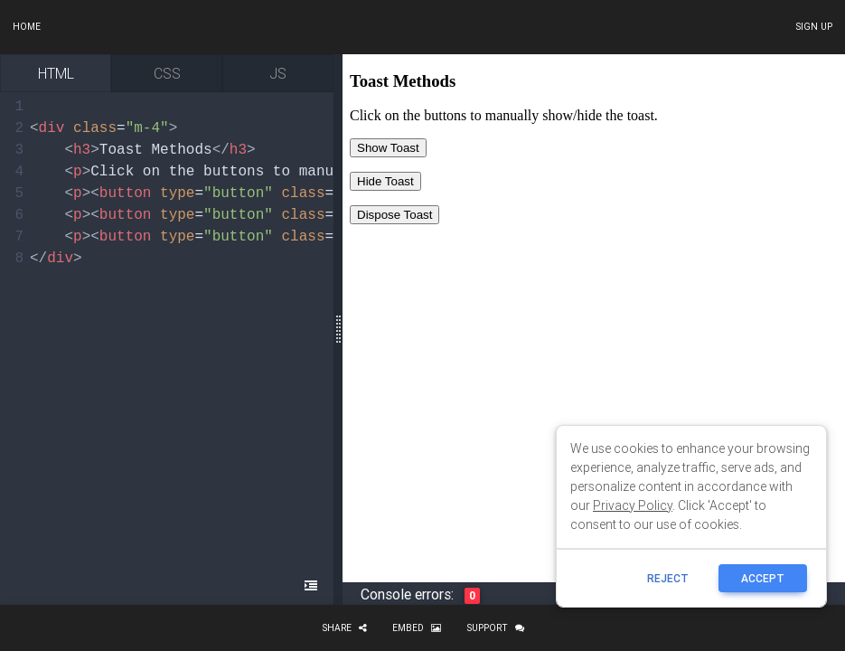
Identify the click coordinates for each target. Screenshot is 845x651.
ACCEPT (762, 578)
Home (27, 27)
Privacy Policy (632, 505)
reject (668, 578)
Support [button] (495, 628)
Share (344, 628)
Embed (416, 628)
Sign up (813, 27)
